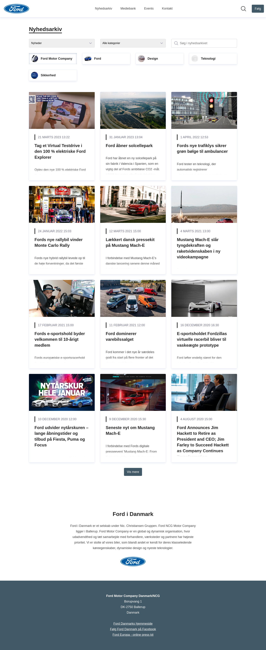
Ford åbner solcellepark (129, 145)
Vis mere (133, 472)
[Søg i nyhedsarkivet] (204, 43)
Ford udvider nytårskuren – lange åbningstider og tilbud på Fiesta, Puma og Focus (61, 436)
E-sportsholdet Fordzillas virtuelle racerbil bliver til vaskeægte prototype (202, 339)
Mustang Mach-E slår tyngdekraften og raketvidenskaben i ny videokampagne (198, 248)
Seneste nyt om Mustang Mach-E (130, 430)
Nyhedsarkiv (103, 8)
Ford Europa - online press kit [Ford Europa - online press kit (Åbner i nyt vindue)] (133, 634)
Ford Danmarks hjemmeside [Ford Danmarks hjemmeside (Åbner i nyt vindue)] (133, 623)
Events (149, 8)
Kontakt (167, 8)
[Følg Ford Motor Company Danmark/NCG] (258, 9)
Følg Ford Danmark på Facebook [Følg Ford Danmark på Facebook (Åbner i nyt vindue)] (133, 629)
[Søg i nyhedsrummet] (243, 8)
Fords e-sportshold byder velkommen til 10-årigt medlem (60, 339)
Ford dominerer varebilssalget (121, 336)
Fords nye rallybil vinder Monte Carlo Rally (59, 242)
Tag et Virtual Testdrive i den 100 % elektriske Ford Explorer (60, 151)
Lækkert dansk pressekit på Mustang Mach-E (130, 242)
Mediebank (128, 8)
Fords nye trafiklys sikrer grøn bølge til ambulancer (202, 148)
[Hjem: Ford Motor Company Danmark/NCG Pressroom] (16, 8)
